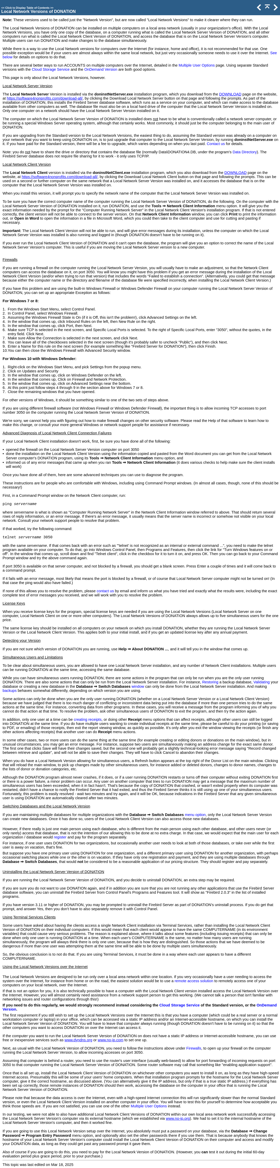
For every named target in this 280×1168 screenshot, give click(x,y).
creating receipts (88, 719)
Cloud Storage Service (51, 69)
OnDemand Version (100, 69)
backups (10, 691)
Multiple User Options (197, 65)
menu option (195, 815)
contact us (105, 591)
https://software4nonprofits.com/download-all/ (45, 98)
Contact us (216, 144)
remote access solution (194, 981)
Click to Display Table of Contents (27, 7)
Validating (261, 682)
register (60, 837)
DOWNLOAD (230, 94)
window (137, 686)
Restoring (210, 682)
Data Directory (245, 152)
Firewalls (193, 1048)
